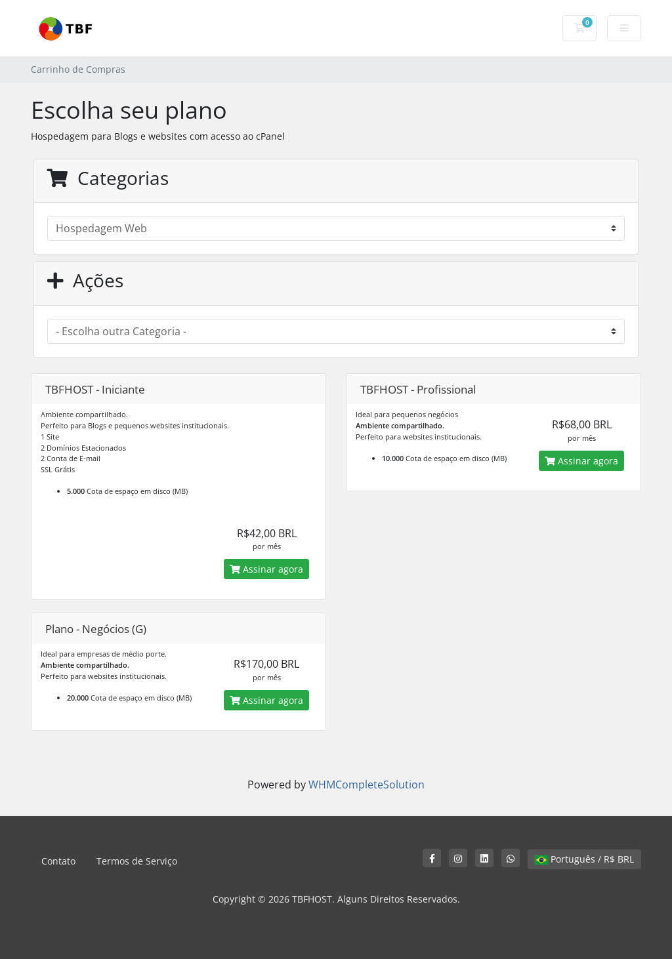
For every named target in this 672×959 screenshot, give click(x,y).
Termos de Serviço (136, 861)
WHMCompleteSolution (366, 784)
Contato (58, 861)
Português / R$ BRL (584, 859)
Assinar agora (266, 569)
